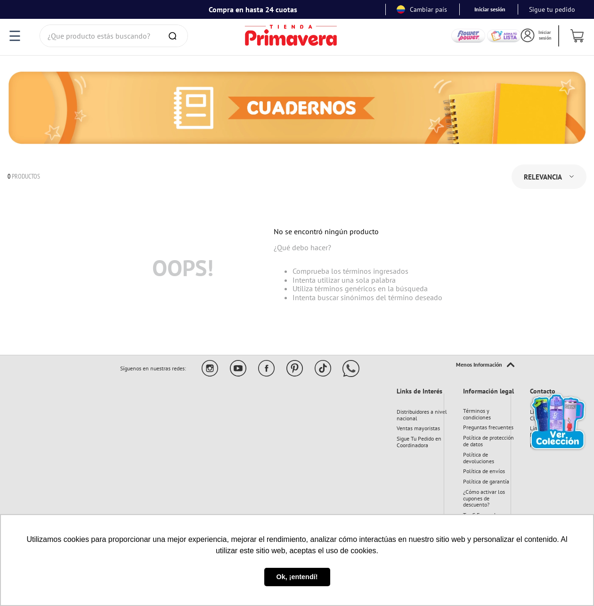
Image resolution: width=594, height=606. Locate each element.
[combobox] (114, 36)
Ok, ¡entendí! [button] (297, 577)
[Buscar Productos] (174, 36)
